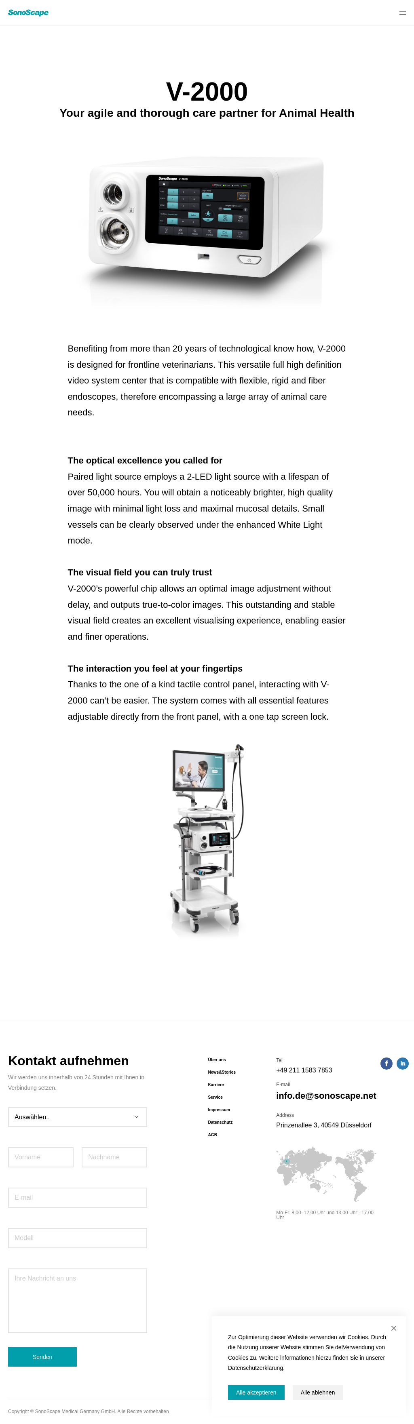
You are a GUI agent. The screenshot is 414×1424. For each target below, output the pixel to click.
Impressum (219, 1110)
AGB (212, 1135)
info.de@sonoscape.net (326, 1096)
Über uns (217, 1059)
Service (215, 1097)
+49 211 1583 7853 (304, 1070)
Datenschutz (220, 1122)
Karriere (216, 1085)
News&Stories (222, 1072)
